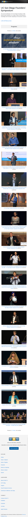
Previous (9, 30)
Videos (2, 457)
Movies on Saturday (5, 467)
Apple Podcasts (4, 509)
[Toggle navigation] (24, 1)
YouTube (3, 506)
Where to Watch (4, 469)
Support (2, 485)
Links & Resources (6, 21)
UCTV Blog (3, 482)
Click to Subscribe (14, 448)
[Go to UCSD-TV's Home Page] (7, 2)
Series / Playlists (4, 462)
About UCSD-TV (4, 480)
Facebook (3, 503)
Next (14, 30)
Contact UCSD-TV (4, 498)
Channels (3, 464)
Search (2, 472)
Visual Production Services (6, 488)
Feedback (3, 500)
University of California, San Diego (8, 490)
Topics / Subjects (4, 459)
